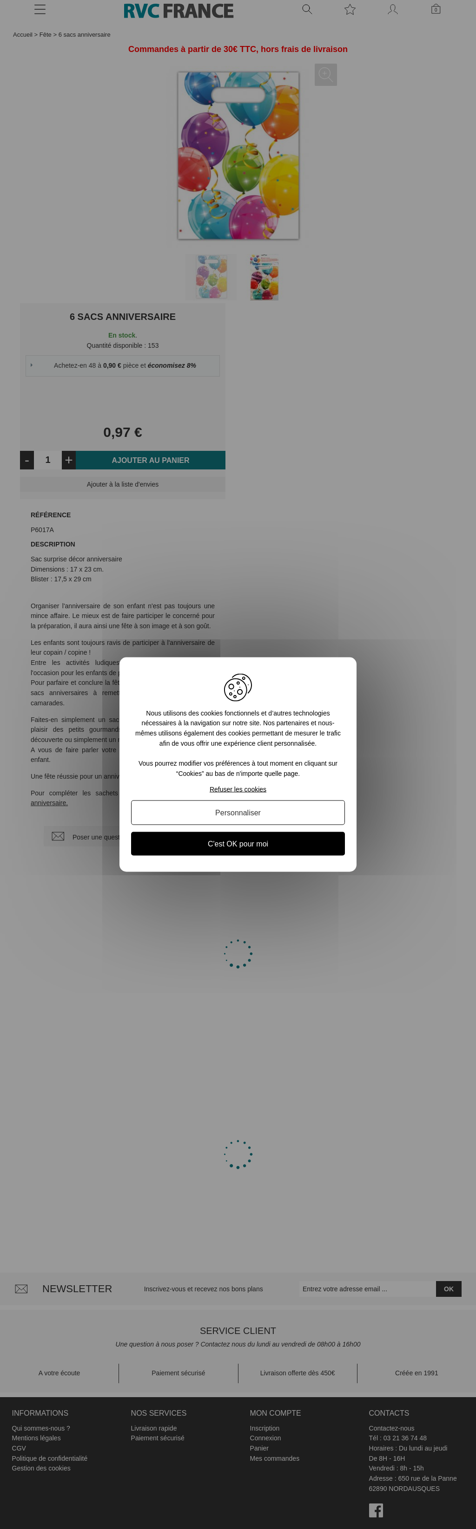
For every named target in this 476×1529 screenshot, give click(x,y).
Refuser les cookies (238, 789)
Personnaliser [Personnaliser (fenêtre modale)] (238, 813)
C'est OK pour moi (238, 844)
